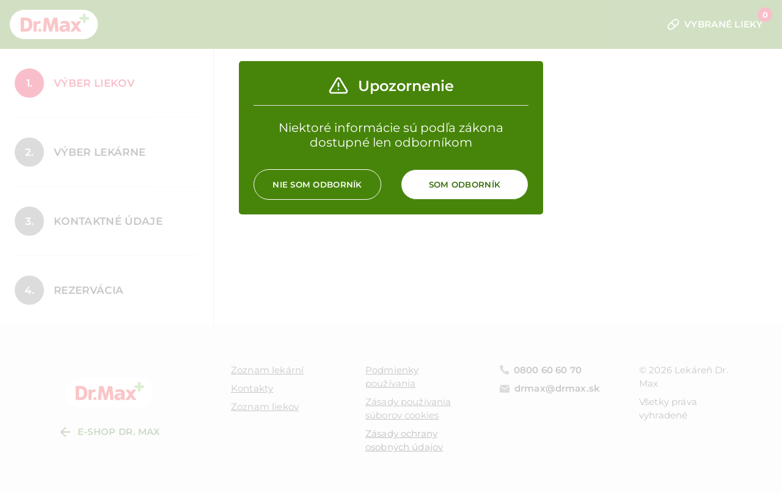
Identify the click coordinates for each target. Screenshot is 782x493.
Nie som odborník (317, 184)
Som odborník (464, 184)
